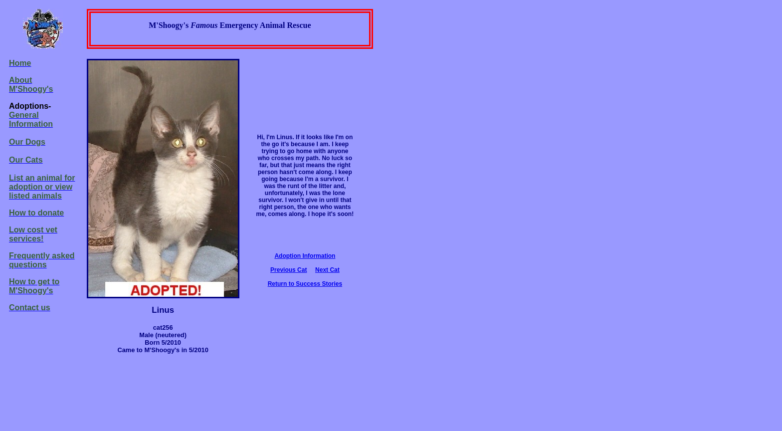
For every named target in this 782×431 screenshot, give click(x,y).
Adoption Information (304, 255)
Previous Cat (288, 269)
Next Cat (327, 269)
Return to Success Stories (305, 283)
